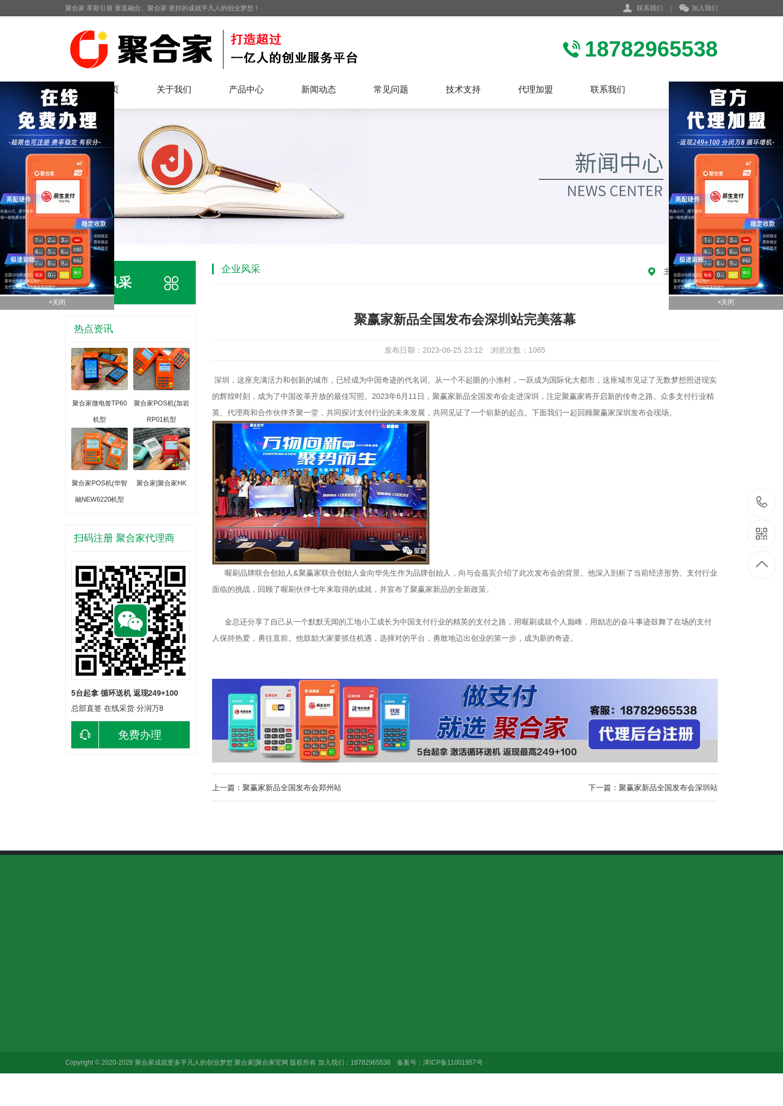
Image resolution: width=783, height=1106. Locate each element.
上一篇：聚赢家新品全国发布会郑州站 (276, 787)
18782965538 (762, 502)
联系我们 (650, 8)
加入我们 (698, 9)
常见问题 (391, 89)
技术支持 (463, 89)
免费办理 (116, 734)
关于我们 (174, 89)
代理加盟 (535, 89)
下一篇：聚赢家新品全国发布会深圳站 (653, 787)
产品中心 (246, 89)
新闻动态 (318, 89)
